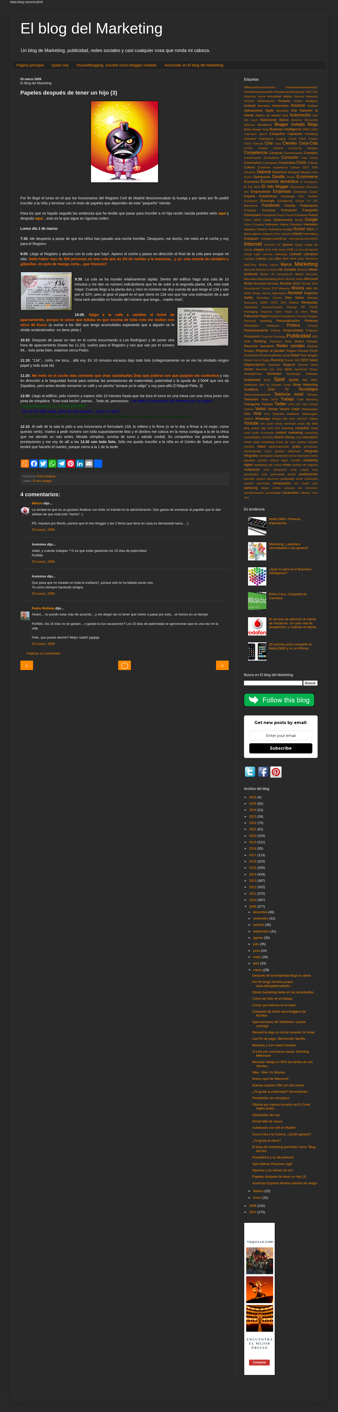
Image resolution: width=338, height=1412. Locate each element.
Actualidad (274, 96)
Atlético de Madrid (268, 115)
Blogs (313, 124)
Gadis (267, 219)
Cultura (249, 167)
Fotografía (310, 210)
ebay (299, 437)
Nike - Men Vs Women (268, 1072)
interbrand (281, 455)
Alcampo (249, 101)
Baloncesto (268, 120)
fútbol (261, 446)
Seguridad (274, 364)
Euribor (313, 196)
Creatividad (287, 163)
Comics (278, 148)
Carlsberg (311, 133)
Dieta (315, 172)
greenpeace (311, 446)
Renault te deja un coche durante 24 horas (283, 1032)
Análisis (313, 105)
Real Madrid (294, 341)
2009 (253, 906)
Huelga (287, 229)
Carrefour (250, 138)
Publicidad (298, 336)
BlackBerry (264, 124)
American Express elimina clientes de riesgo (284, 1183)
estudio (313, 442)
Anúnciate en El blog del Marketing (193, 65)
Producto (312, 330)
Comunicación (293, 152)
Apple (269, 110)
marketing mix (263, 464)
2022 (253, 823)
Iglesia (256, 233)
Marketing (306, 264)
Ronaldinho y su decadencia (273, 1157)
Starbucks (250, 384)
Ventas (273, 409)
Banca (284, 120)
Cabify (314, 129)
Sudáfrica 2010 (259, 389)
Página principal (30, 65)
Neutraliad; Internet (269, 297)
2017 (253, 855)
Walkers (248, 418)
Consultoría (271, 157)
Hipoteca (250, 229)
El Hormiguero (309, 182)
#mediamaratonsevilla (258, 91)
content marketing (289, 432)
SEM (297, 360)
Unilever (249, 409)
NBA (309, 288)
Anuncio (298, 105)
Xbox (292, 418)
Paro (314, 311)
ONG (283, 302)
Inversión (269, 244)
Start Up (264, 384)
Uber (305, 404)
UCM (291, 404)
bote (277, 428)
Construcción (252, 157)
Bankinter (296, 120)
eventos (249, 446)
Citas (278, 143)
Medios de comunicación (276, 274)
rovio (315, 483)
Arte (294, 110)
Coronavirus (253, 163)
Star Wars (310, 379)
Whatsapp (262, 418)
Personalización (288, 321)
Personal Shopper (307, 316)
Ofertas (294, 302)
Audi (285, 115)
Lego (257, 254)
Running (277, 360)
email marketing (263, 442)
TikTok (274, 399)
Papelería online (271, 311)
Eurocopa (267, 201)
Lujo (270, 258)
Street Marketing (305, 384)
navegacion (280, 469)
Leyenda (267, 254)
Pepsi (263, 316)
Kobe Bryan (279, 249)
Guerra (259, 224)
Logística (249, 258)
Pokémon (273, 325)
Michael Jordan (295, 279)
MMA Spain (297, 258)
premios (249, 478)
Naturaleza (279, 293)
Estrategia (288, 196)
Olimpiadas (309, 302)
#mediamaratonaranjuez (302, 87)
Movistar (273, 283)
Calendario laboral (255, 134)
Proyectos (266, 336)
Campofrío (277, 134)
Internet (253, 244)
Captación (294, 134)
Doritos (291, 177)
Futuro (313, 215)
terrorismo (312, 488)
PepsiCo (274, 316)
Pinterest (311, 321)
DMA (315, 167)
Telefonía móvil (288, 394)
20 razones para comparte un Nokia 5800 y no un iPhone (290, 646)
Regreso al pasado (270, 350)
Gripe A (248, 224)
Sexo (288, 369)
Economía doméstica (279, 181)
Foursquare (252, 215)
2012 (253, 887)
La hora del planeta (306, 249)
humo (268, 451)
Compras (275, 153)
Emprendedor (261, 191)
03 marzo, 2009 (43, 530)
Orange (292, 307)
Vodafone (293, 413)
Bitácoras (249, 124)
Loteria (261, 258)
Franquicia (269, 215)
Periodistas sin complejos (270, 1098)
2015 (253, 868)
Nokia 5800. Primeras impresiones (285, 521)
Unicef (313, 404)
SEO (304, 360)
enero (258, 1197)
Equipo (314, 191)
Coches (248, 148)
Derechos (279, 172)
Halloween (272, 224)
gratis (296, 446)
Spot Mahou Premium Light (272, 1164)
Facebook (271, 205)
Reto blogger (309, 355)
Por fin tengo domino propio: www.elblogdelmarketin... (273, 984)
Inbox (277, 234)
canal (314, 428)
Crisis (301, 162)
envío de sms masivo (291, 442)
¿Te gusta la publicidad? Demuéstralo (280, 1091)
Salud (313, 360)
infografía (251, 455)
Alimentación (266, 100)
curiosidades (252, 437)
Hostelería (275, 229)
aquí (222, 213)
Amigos (298, 101)
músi (266, 469)
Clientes (290, 143)
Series (248, 369)
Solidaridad (252, 380)
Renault (303, 350)
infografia (311, 451)
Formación (289, 210)
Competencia (255, 152)
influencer (294, 451)
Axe (315, 115)
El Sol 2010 (252, 186)
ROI (315, 336)
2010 (253, 900)
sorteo (276, 487)
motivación (252, 469)
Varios (260, 409)
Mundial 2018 (309, 283)
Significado (300, 369)
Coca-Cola (308, 143)
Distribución (262, 177)
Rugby (266, 360)
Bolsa (247, 129)
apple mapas (275, 423)
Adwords (312, 96)
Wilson (37, 503)
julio (256, 944)
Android (249, 106)
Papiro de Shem (296, 311)
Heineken (311, 224)
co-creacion (267, 432)
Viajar (295, 409)
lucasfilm (296, 460)
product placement (267, 479)
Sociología (294, 373)
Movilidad (260, 283)
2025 (253, 803)
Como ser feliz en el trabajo (272, 998)
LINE (290, 249)
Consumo (289, 157)
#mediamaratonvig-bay (289, 91)
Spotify (294, 380)
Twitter (280, 404)
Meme (299, 274)
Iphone (288, 244)
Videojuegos (309, 409)
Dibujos (305, 172)
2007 (253, 1212)
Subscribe (281, 748)
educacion (310, 437)
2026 (253, 797)
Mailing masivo (268, 264)
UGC (298, 404)
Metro (281, 279)
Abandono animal (255, 96)
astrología (290, 423)
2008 (253, 1206)
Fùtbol (247, 220)
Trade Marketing (307, 399)
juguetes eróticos (268, 460)
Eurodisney (285, 200)
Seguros (289, 364)
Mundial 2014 (290, 283)
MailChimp (250, 264)
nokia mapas (299, 469)
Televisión (251, 399)
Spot (279, 379)
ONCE (274, 302)
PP (303, 307)
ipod (300, 455)
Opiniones (250, 307)
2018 (253, 848)
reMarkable (311, 479)
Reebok (313, 346)
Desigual (293, 172)
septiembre (261, 931)
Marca (286, 264)
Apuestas (282, 110)
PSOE (314, 307)
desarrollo (267, 437)
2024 (253, 810)
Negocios (311, 293)
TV (287, 389)
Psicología (279, 336)
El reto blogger (42, 480)
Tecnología (308, 389)
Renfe (314, 350)
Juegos (258, 249)
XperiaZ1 (302, 418)
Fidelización (309, 205)
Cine (269, 143)
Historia (262, 229)
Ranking (260, 341)
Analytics (312, 100)
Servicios (262, 369)
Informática (310, 233)
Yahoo (313, 418)
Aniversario (280, 106)
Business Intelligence (285, 129)
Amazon (284, 101)
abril (256, 963)
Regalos (249, 350)
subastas (289, 488)
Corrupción (270, 162)
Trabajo (287, 399)
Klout (268, 249)
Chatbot (313, 138)
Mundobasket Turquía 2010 (260, 288)
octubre (259, 925)
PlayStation (251, 325)
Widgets (277, 418)
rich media (301, 483)
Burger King (261, 129)
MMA (286, 258)
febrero (259, 1191)
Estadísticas (268, 196)
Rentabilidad (251, 355)
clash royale (251, 432)
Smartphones (253, 373)
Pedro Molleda (43, 608)
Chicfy (247, 143)
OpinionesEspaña (272, 307)
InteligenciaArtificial (273, 238)
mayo (257, 957)
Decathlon (250, 172)
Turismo (267, 404)
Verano (284, 409)
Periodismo (288, 316)
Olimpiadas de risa (266, 1115)
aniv (262, 423)
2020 (308, 92)
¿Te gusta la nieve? (266, 1140)
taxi (300, 488)
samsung (250, 488)
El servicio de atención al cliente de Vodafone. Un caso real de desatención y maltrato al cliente (292, 623)
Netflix (248, 297)
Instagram (251, 238)
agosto (258, 938)
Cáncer (295, 167)
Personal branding (258, 320)
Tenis (264, 399)
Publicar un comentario (43, 653)
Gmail (299, 219)
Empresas (282, 191)
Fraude (290, 215)
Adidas (287, 96)
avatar (301, 423)
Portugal (313, 325)
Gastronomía (283, 220)
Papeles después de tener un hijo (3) (279, 1176)
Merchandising (267, 278)
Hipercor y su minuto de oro (272, 1170)
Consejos (311, 153)
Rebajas (312, 341)
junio (257, 950)
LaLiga (248, 254)
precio (292, 474)
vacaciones (290, 493)
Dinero (248, 177)
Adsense (299, 96)
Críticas (313, 162)
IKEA (310, 229)
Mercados (312, 274)
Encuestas (300, 191)
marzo (258, 970)
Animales (264, 105)
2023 (253, 816)
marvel (278, 465)
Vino (247, 414)
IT (316, 229)
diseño (279, 437)
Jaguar (299, 244)
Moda (248, 283)
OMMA (264, 302)
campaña (302, 428)
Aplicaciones (253, 110)
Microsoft (311, 279)
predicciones (308, 474)
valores (305, 492)
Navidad (295, 293)
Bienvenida (311, 120)
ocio (315, 469)
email (247, 442)
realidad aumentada (257, 483)
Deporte (264, 172)
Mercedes (250, 278)
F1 (309, 200)
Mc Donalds (287, 269)
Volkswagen (310, 413)
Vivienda (278, 413)
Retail (295, 355)
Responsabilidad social (274, 355)
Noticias (312, 297)
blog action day (255, 428)
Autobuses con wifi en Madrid (273, 1127)
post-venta (278, 474)
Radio (247, 341)
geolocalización (279, 446)
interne (293, 455)
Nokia (299, 297)
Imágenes (267, 234)
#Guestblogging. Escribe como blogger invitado (116, 65)
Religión (291, 350)
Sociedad (274, 374)
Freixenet (301, 215)
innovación (266, 455)
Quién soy (60, 65)
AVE (315, 92)
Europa (300, 201)
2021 (253, 829)
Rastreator (276, 341)
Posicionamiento (256, 330)
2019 (253, 842)
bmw (270, 428)
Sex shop (276, 369)
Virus (267, 414)
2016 (253, 861)
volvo (315, 492)
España (249, 196)
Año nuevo (251, 120)
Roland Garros (252, 360)
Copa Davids (309, 157)
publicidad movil (292, 478)
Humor (299, 229)
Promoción (252, 336)
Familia (290, 205)
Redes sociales (290, 346)
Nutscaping (250, 302)
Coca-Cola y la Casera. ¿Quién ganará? (281, 1134)
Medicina (302, 269)
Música (297, 288)
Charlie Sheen (297, 138)
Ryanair (289, 360)
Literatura (311, 254)
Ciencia (258, 143)
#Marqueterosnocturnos (259, 87)
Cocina (263, 148)
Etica (301, 196)
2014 (253, 874)
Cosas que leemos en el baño (274, 1005)
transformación (254, 492)
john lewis (311, 455)
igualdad (279, 451)
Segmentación (254, 364)
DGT (306, 167)
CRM (305, 129)
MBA (278, 258)
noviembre (261, 918)
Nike (288, 297)
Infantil (297, 234)
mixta (287, 465)
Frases (281, 215)
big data (312, 423)
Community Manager (303, 148)
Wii (285, 418)
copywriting (311, 432)
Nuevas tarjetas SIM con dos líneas (278, 1085)
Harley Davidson (291, 224)
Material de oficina (267, 269)
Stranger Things (281, 384)
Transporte (252, 404)
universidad (273, 492)
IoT (279, 244)
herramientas (252, 451)
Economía (251, 182)
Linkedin (295, 254)
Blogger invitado (289, 124)
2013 (253, 880)
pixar (265, 474)
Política (293, 325)
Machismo (312, 258)
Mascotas (249, 269)
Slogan (314, 369)
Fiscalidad (268, 210)
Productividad (293, 330)
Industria (286, 234)
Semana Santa (308, 364)
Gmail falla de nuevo (267, 1121)
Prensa (275, 330)
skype (265, 487)
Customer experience (272, 167)
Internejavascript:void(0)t (303, 238)
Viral (257, 413)
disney (290, 437)
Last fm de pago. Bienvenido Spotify (278, 1038)
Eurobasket (250, 201)
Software (312, 373)
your (246, 497)
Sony (267, 379)
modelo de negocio (305, 464)
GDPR (257, 220)
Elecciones (297, 186)
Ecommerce (307, 176)
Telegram (312, 394)
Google (311, 219)
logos (284, 460)
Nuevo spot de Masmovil (270, 1079)
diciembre (260, 912)
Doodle (278, 176)
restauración (282, 483)
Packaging (251, 311)
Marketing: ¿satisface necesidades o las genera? (288, 546)
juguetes (249, 460)
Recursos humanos (259, 346)
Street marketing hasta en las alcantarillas (282, 992)
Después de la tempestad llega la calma (281, 975)
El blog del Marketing (91, 28)
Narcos (266, 293)
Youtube (251, 423)
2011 (253, 893)
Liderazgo (280, 254)
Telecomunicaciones (257, 394)
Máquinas (284, 288)
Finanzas (250, 210)
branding (288, 428)
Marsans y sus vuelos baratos (274, 1045)
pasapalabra (251, 474)
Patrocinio (251, 316)
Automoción (300, 115)
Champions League (272, 138)
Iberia (247, 233)
